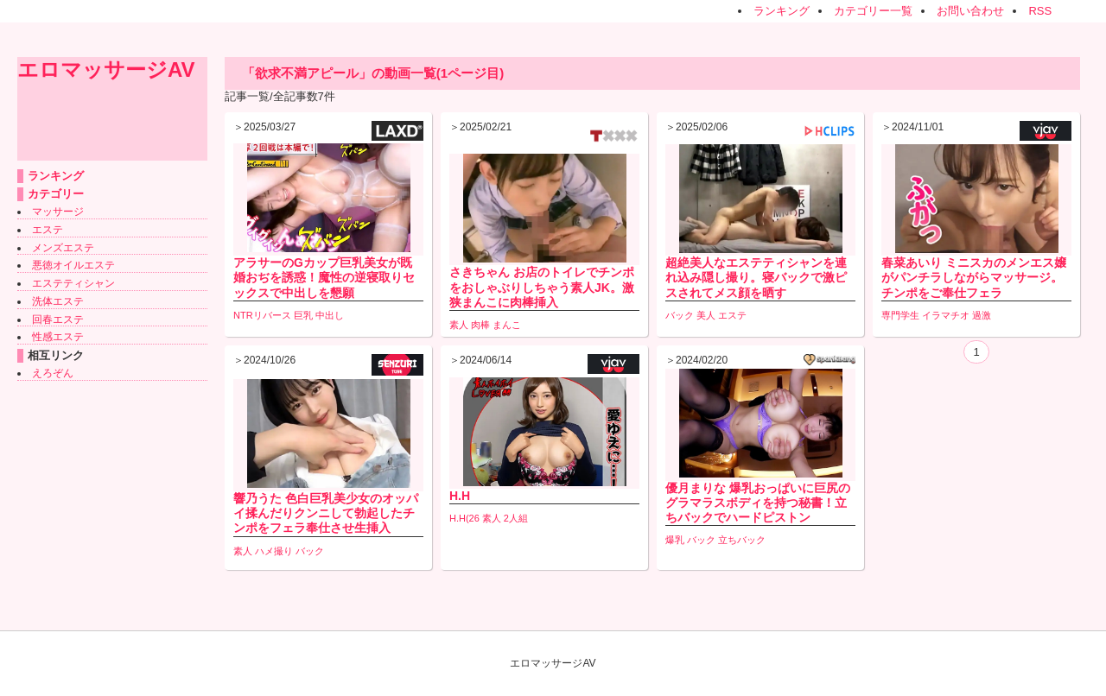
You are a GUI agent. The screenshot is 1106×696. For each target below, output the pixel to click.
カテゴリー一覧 (873, 10)
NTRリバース (262, 315)
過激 (981, 315)
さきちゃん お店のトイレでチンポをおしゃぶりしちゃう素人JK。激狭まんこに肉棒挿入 (541, 286)
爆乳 (674, 540)
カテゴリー (56, 193)
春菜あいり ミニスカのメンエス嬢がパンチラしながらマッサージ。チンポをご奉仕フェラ (973, 277)
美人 (705, 315)
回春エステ (58, 319)
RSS (1040, 10)
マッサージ (58, 212)
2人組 (516, 518)
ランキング (781, 10)
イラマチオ (945, 315)
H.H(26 (464, 518)
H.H (459, 496)
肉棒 (480, 325)
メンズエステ (63, 248)
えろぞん (52, 373)
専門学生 (900, 315)
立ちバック (742, 540)
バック (679, 315)
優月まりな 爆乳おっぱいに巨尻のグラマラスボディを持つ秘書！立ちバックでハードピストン (757, 502)
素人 (458, 325)
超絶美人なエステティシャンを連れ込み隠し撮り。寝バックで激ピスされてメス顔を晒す (756, 277)
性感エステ (58, 337)
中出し (329, 315)
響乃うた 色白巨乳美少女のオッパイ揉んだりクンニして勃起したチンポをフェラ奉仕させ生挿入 (325, 513)
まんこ (507, 325)
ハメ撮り (274, 551)
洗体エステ (58, 301)
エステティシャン (73, 283)
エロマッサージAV (106, 69)
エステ (47, 230)
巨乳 (303, 315)
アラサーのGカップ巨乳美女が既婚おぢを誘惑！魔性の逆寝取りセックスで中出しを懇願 (324, 277)
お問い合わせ (970, 10)
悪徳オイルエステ (73, 265)
